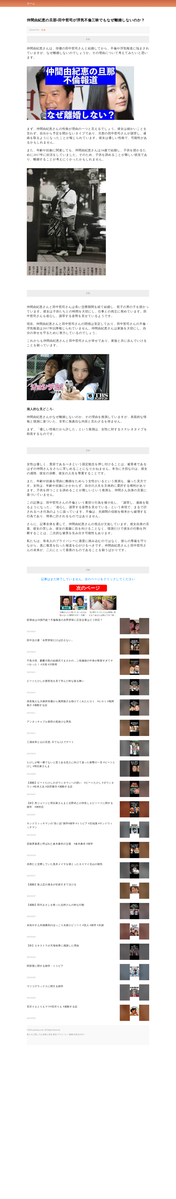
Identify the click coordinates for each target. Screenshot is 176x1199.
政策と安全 (47, 1034)
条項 (55, 1034)
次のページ (88, 588)
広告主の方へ (79, 1034)
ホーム (31, 3)
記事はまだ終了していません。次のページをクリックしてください (88, 579)
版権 (71, 1034)
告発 (43, 30)
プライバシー (63, 1034)
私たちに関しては (34, 1034)
